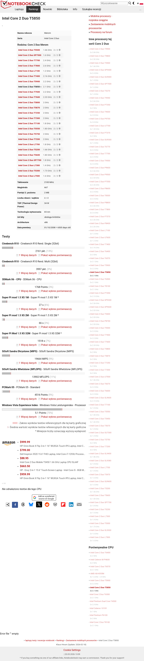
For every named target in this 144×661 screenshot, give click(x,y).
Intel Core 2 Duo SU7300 (100, 432)
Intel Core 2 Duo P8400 (100, 223)
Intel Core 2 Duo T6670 (100, 384)
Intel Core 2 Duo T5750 (29, 134)
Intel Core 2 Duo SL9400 (100, 453)
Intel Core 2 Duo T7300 (29, 118)
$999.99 (25, 442)
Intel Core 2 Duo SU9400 (100, 77)
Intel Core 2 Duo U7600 (100, 237)
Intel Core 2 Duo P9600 (100, 168)
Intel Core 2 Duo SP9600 (100, 307)
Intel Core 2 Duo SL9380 (100, 460)
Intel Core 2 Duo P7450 (100, 293)
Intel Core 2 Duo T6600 (100, 391)
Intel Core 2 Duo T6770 (100, 147)
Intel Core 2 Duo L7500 (29, 176)
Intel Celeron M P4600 (100, 559)
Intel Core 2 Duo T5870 (29, 107)
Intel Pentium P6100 (98, 615)
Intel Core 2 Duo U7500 (100, 377)
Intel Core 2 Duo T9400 (100, 314)
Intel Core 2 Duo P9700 (100, 119)
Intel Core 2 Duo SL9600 (100, 398)
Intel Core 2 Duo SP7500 (29, 55)
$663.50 (25, 466)
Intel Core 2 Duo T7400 (29, 76)
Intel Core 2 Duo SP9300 (100, 300)
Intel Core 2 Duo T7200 (29, 139)
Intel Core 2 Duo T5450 (100, 419)
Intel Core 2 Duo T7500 (29, 92)
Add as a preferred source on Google (43, 497)
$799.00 (25, 450)
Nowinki (47, 9)
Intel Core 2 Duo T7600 (29, 97)
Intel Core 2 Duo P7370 (100, 133)
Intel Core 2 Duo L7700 (29, 144)
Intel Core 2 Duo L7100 (29, 71)
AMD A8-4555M (97, 573)
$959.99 (25, 474)
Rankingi (33, 9)
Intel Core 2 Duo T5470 (100, 474)
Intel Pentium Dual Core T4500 (103, 601)
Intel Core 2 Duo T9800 (100, 56)
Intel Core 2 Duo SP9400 (100, 70)
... (140, 9)
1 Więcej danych (26, 255)
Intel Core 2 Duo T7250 (29, 113)
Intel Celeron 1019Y (98, 608)
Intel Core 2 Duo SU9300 (100, 140)
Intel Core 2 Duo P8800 (100, 202)
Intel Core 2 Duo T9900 (100, 49)
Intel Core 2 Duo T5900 (29, 81)
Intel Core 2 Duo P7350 (100, 105)
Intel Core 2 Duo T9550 (100, 98)
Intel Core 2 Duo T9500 (100, 160)
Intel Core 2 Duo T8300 (100, 195)
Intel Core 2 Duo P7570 (100, 216)
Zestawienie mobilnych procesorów (81, 640)
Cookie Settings (72, 650)
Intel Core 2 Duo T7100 (29, 123)
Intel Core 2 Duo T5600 (29, 155)
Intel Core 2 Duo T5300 (29, 170)
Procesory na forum (101, 32)
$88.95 (24, 458)
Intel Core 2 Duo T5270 (100, 91)
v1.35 (4, 483)
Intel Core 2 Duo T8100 (100, 286)
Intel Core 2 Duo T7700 (29, 60)
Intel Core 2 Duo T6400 (100, 251)
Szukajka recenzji (91, 9)
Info (75, 9)
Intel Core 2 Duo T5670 (100, 426)
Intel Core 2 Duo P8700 (100, 321)
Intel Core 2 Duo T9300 (100, 328)
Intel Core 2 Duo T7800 (29, 65)
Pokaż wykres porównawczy (55, 255)
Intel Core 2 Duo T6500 (100, 279)
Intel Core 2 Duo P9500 (100, 174)
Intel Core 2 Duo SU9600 (100, 481)
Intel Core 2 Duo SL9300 (100, 530)
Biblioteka (62, 9)
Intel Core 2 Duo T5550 (29, 128)
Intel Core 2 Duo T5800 (29, 102)
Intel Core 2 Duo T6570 (100, 258)
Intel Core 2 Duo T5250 (100, 509)
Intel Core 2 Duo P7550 (100, 181)
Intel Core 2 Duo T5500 (29, 50)
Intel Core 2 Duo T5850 (100, 272)
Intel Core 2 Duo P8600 (100, 188)
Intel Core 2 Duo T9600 (100, 112)
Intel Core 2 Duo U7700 (100, 126)
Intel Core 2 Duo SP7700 (29, 160)
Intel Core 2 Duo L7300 (29, 165)
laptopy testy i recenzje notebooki (39, 640)
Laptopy (19, 9)
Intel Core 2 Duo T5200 (29, 149)
